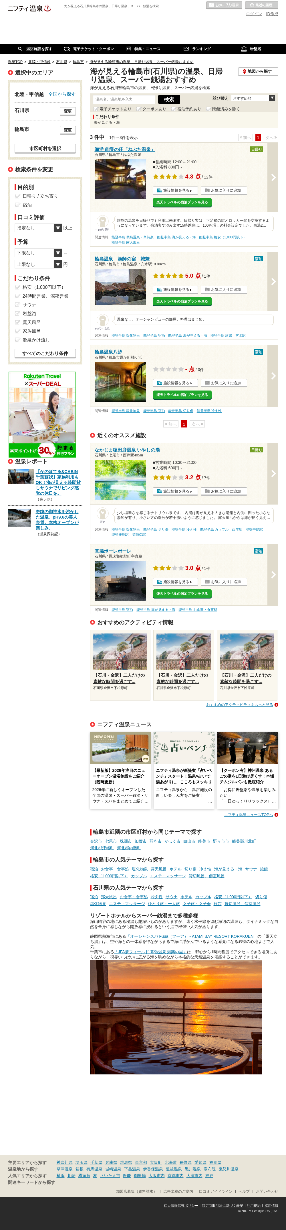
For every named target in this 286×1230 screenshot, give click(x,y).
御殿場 (140, 1175)
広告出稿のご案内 (178, 1192)
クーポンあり (154, 109)
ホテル (176, 869)
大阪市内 (157, 1175)
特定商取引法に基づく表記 (222, 1206)
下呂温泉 (132, 1169)
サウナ (251, 869)
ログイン (254, 13)
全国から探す (62, 94)
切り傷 (190, 869)
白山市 (189, 841)
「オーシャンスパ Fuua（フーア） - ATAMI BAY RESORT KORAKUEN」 (192, 936)
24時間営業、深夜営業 (46, 296)
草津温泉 (65, 1169)
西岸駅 (237, 529)
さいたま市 (110, 1175)
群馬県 (126, 1162)
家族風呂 (32, 331)
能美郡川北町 (244, 841)
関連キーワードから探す (31, 1182)
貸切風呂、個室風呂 (207, 876)
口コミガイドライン (216, 1192)
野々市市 (221, 841)
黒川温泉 (193, 1169)
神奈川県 (65, 1162)
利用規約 (254, 1206)
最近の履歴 (261, 5)
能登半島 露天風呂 (126, 242)
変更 (68, 111)
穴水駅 (240, 336)
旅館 (264, 869)
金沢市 (96, 841)
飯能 (127, 1175)
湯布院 (210, 1169)
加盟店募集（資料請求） (136, 1192)
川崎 (71, 1175)
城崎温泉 (113, 1169)
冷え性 (205, 869)
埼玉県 (82, 1162)
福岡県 (215, 1162)
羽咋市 (156, 841)
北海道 (171, 1162)
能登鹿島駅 (120, 535)
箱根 (80, 1169)
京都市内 (176, 1175)
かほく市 (172, 841)
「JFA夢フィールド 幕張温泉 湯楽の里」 (150, 952)
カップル (139, 876)
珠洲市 (126, 841)
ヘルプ (244, 1192)
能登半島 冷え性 (209, 411)
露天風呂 (159, 869)
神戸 (209, 1175)
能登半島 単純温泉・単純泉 (133, 237)
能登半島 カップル (214, 529)
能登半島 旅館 (221, 336)
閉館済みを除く (226, 109)
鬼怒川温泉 (229, 1169)
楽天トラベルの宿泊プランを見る (182, 202)
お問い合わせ (267, 1192)
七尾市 (111, 841)
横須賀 (84, 1175)
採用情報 (271, 1206)
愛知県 (200, 1162)
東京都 (141, 1162)
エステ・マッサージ (168, 876)
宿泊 (94, 869)
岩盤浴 (29, 313)
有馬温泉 (94, 1169)
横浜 (61, 1175)
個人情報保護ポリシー (181, 1206)
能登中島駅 (254, 529)
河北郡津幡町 (102, 847)
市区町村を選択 (45, 148)
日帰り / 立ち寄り (40, 196)
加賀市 (141, 841)
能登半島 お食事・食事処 (197, 610)
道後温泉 (174, 1169)
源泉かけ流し (36, 340)
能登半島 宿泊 (154, 336)
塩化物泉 (140, 869)
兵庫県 (111, 1162)
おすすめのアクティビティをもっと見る (239, 705)
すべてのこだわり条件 (45, 353)
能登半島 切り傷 (180, 411)
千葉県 (96, 1162)
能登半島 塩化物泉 (126, 336)
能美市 (204, 841)
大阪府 (156, 1162)
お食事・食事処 (115, 869)
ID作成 (272, 13)
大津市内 (194, 1175)
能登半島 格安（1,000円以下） (222, 237)
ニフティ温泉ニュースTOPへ (248, 815)
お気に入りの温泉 (224, 5)
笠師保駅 (139, 535)
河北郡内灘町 (129, 847)
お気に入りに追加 (226, 190)
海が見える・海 (228, 869)
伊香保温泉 (153, 1169)
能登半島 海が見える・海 (176, 237)
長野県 (186, 1162)
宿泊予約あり (189, 109)
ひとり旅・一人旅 (164, 903)
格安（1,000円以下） (109, 876)
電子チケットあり (116, 109)
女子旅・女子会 (197, 903)
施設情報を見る (176, 190)
